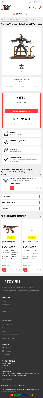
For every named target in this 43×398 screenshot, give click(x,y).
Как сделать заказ (7, 324)
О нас (4, 301)
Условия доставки (7, 328)
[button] (40, 174)
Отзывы (5, 208)
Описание (6, 196)
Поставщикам (6, 304)
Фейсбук (6, 354)
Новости (4, 311)
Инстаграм (6, 351)
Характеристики (8, 202)
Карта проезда (7, 379)
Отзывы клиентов (7, 308)
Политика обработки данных (10, 334)
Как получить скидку (8, 338)
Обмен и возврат (7, 331)
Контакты (5, 315)
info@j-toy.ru (6, 368)
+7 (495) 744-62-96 (21, 119)
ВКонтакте (6, 347)
